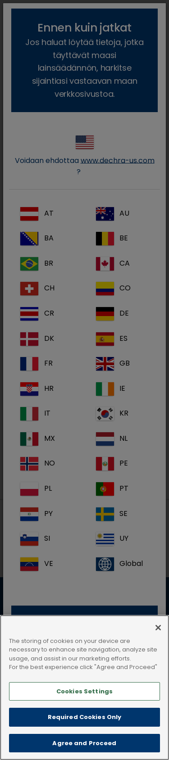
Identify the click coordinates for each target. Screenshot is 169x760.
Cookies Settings (84, 700)
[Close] (158, 637)
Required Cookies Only (85, 726)
